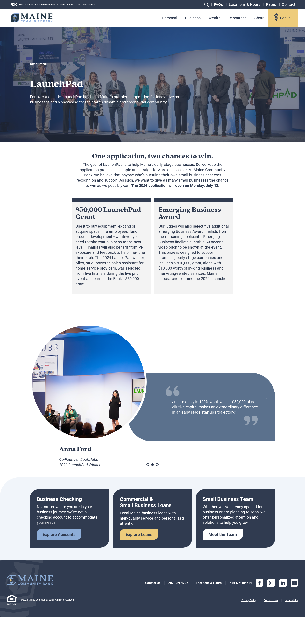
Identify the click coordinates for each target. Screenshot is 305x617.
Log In (285, 18)
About (259, 18)
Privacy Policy (248, 600)
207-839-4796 (178, 583)
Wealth (214, 18)
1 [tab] (147, 464)
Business (193, 18)
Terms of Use (271, 600)
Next (266, 398)
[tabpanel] (152, 397)
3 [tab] (157, 464)
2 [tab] (152, 464)
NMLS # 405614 (240, 583)
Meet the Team (223, 534)
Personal (169, 18)
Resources (237, 18)
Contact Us (152, 583)
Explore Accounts (59, 534)
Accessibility (291, 600)
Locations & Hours (209, 583)
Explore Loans (139, 534)
